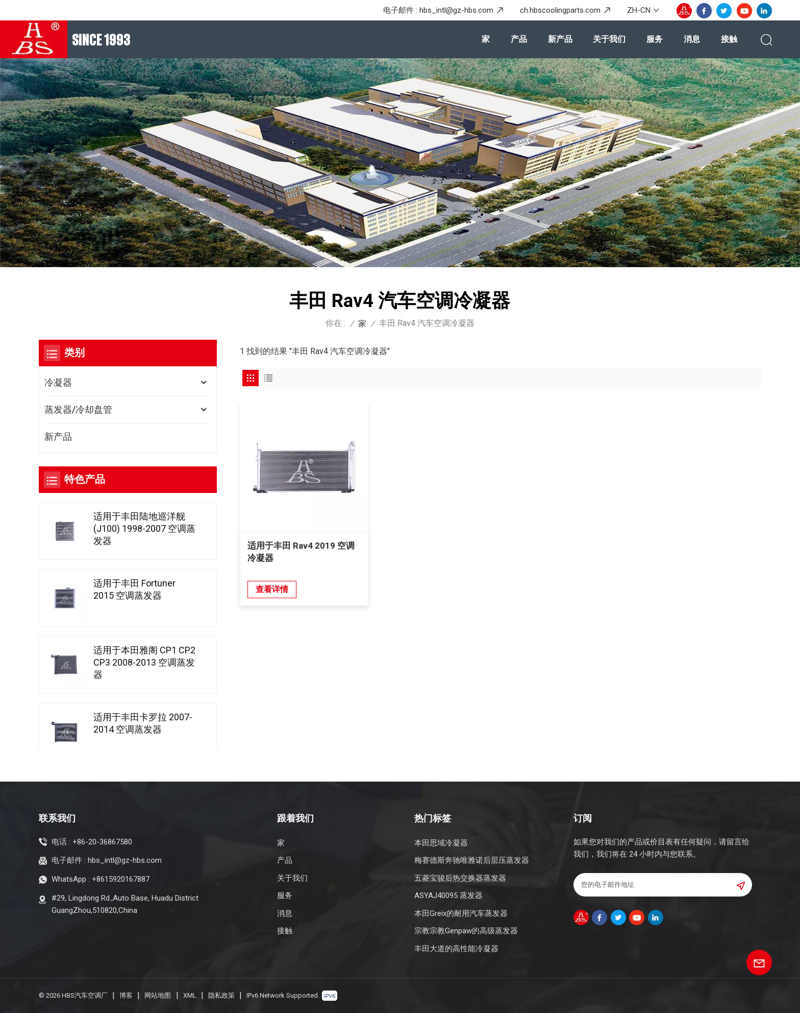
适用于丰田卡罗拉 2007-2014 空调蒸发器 (142, 725)
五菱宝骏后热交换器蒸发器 (460, 878)
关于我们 (609, 39)
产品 (519, 39)
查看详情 (272, 583)
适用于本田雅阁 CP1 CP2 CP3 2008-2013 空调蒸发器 (144, 664)
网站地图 (157, 995)
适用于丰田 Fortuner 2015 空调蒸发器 (134, 591)
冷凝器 (58, 382)
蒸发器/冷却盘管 (78, 409)
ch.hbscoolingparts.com (560, 10)
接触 (729, 39)
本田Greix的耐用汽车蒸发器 (461, 913)
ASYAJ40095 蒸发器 (448, 895)
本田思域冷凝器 (441, 842)
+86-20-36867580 (102, 841)
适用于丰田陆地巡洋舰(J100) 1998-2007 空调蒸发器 (144, 530)
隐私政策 (221, 995)
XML (189, 995)
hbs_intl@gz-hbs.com (456, 10)
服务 (654, 39)
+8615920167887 (120, 879)
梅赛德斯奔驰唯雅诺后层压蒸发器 (471, 860)
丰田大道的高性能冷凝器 (456, 948)
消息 (692, 39)
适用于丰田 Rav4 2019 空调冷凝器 (301, 546)
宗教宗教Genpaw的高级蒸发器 (466, 930)
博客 (126, 995)
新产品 (560, 39)
